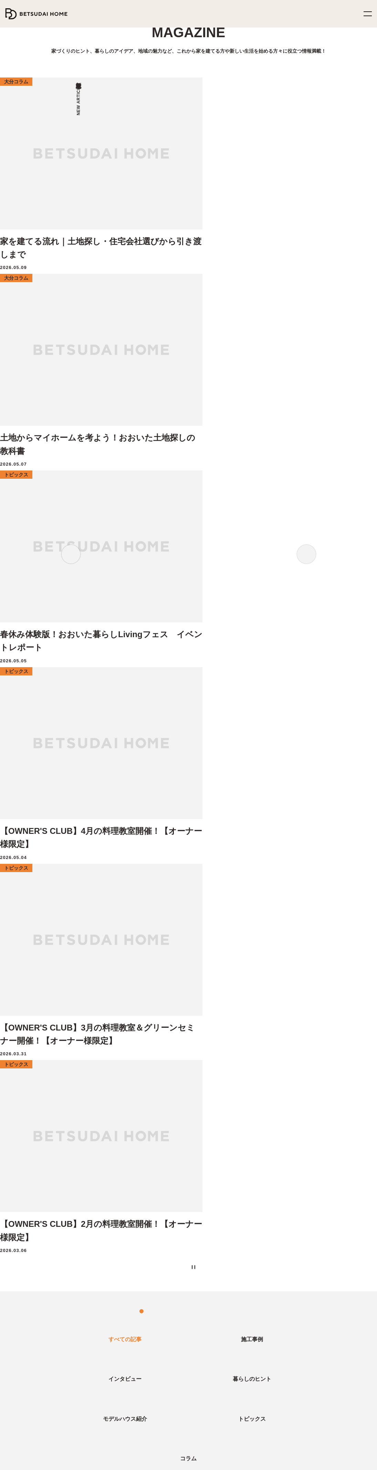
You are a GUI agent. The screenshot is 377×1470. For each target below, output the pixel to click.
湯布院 (341, 961)
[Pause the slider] (214, 290)
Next (306, 163)
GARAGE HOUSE (276, 1193)
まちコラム (269, 973)
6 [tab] (201, 289)
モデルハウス (147, 1108)
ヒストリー (267, 1331)
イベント (264, 961)
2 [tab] (173, 289)
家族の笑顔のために (40, 1165)
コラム (15, 1388)
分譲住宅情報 (148, 1331)
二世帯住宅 (21, 1250)
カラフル (143, 973)
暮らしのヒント (24, 1331)
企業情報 (267, 1317)
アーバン (114, 973)
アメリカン (189, 973)
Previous (71, 163)
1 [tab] (166, 289)
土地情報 (143, 1317)
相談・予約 (145, 1136)
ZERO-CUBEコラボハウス (284, 1122)
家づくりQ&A (22, 1207)
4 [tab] (187, 289)
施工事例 (19, 1374)
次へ (223, 785)
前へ (153, 785)
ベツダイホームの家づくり (35, 1108)
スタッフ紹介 (271, 1346)
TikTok (281, 1432)
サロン (316, 961)
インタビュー (21, 1317)
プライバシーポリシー (173, 1460)
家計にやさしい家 (37, 1151)
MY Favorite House (277, 1165)
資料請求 (143, 1151)
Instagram (204, 1432)
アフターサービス (26, 1222)
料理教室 (38, 961)
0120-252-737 (30, 1432)
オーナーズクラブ (26, 1236)
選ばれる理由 (23, 1179)
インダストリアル (229, 973)
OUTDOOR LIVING (278, 1179)
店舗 (211, 961)
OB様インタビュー (135, 961)
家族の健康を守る (37, 1136)
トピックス (19, 1360)
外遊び (291, 961)
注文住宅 (70, 961)
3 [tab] (180, 289)
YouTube (244, 1432)
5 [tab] (194, 289)
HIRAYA (265, 1151)
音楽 (73, 973)
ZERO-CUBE (271, 1108)
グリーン (236, 961)
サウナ (98, 961)
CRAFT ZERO (23, 1264)
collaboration (181, 961)
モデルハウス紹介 (27, 1346)
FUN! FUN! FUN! (276, 1136)
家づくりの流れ (24, 1193)
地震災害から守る (37, 1122)
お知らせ (267, 1360)
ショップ (300, 973)
